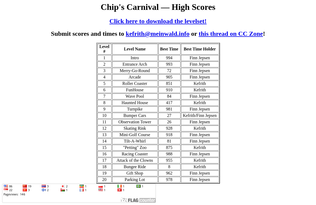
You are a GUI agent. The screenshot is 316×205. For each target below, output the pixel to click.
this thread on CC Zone (231, 33)
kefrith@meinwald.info (157, 33)
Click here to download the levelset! (158, 21)
